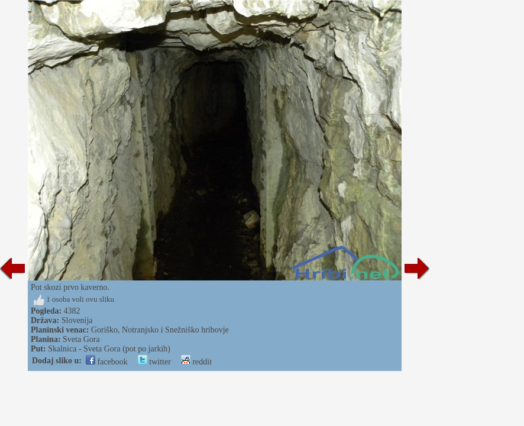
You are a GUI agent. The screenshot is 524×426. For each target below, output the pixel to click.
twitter (154, 361)
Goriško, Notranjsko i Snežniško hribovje (160, 329)
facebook (107, 361)
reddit (196, 361)
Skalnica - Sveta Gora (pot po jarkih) (109, 348)
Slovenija (77, 320)
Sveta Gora (81, 339)
